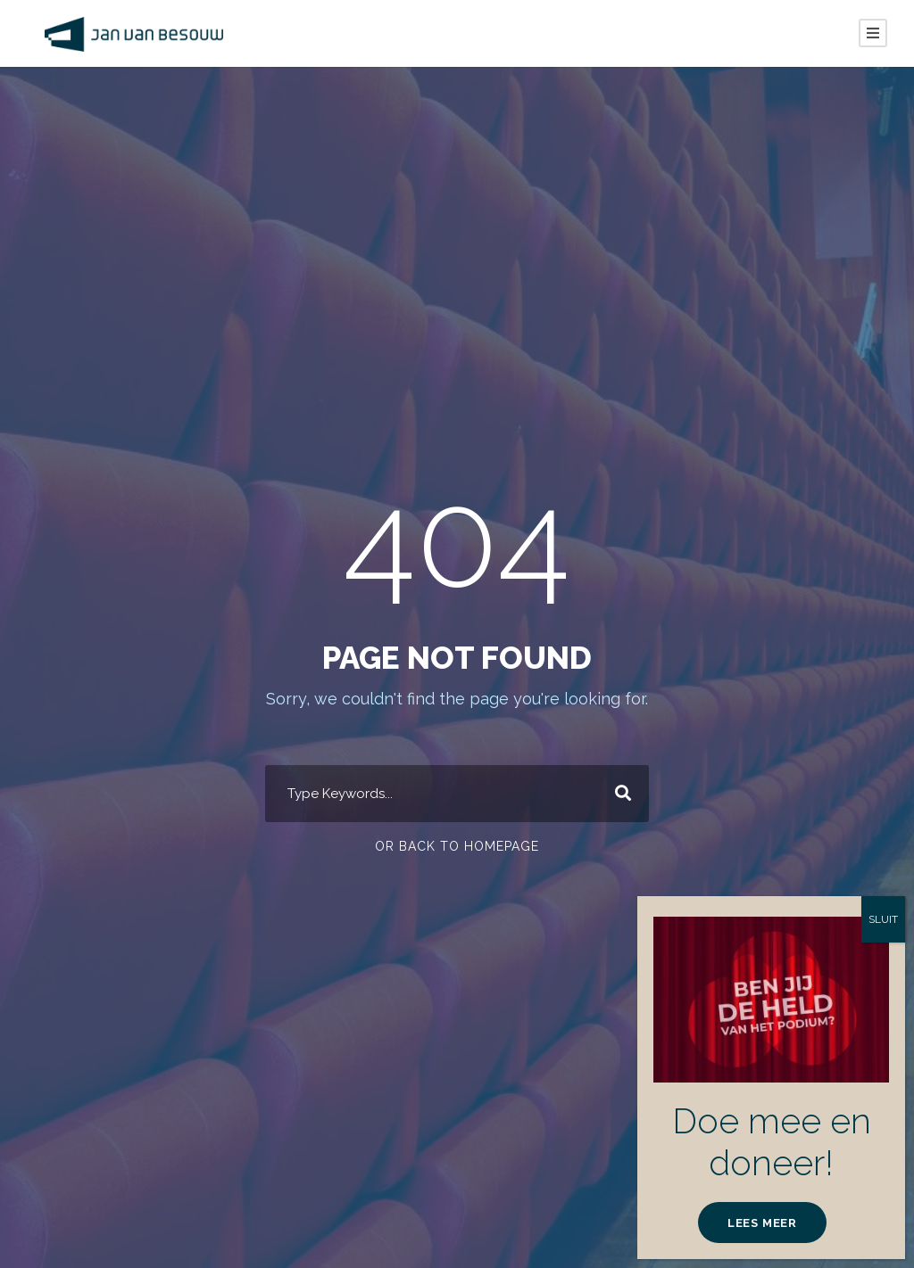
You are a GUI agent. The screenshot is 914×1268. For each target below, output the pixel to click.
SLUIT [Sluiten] (883, 919)
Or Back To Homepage (457, 846)
